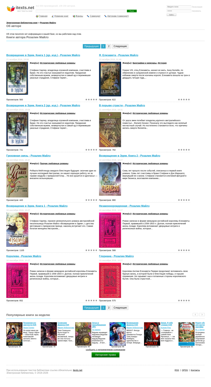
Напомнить (196, 11)
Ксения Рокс (166, 328)
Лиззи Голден (28, 328)
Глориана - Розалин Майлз (116, 256)
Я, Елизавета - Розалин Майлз (118, 55)
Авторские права (105, 354)
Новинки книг (61, 16)
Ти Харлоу (96, 330)
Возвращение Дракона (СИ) (132, 324)
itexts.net (77, 370)
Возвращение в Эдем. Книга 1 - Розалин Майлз (37, 205)
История (162, 63)
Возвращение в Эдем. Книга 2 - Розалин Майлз (129, 155)
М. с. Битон (200, 330)
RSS (177, 370)
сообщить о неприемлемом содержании (105, 349)
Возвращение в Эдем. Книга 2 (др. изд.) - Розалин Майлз (43, 105)
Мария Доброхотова (66, 328)
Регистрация (197, 7)
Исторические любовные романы (57, 63)
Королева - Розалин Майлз (23, 256)
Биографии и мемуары (145, 63)
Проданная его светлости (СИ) (29, 324)
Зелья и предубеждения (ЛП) (99, 325)
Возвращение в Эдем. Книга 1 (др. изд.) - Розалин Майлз (43, 55)
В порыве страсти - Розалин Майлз (122, 105)
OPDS (185, 370)
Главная (43, 16)
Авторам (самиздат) (118, 16)
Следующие (120, 46)
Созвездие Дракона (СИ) (63, 324)
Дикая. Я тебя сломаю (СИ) (167, 324)
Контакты (195, 370)
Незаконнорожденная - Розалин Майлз (124, 205)
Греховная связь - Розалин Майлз (28, 155)
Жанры (79, 16)
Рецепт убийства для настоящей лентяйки (202, 325)
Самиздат (95, 16)
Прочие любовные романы (54, 163)
